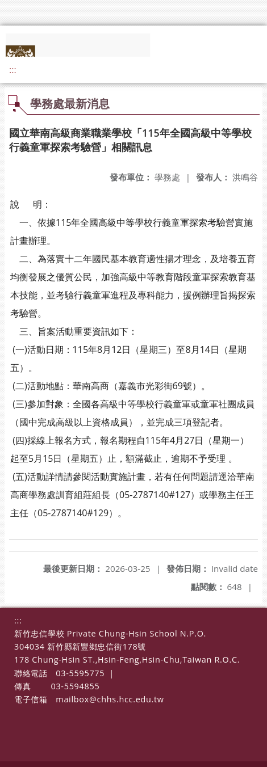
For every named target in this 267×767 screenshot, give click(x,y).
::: (12, 70)
